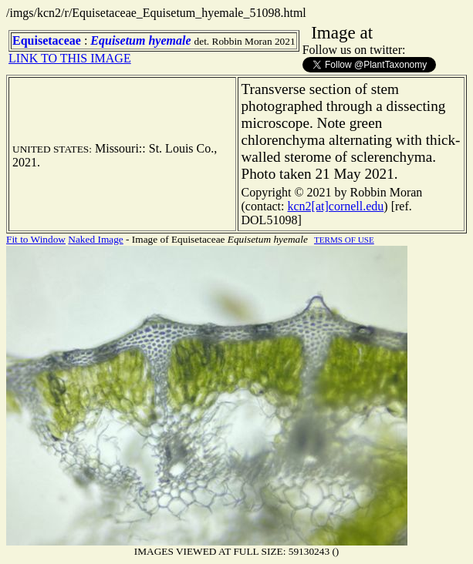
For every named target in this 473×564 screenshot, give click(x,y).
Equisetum (117, 40)
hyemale (169, 40)
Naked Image (95, 239)
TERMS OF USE (344, 239)
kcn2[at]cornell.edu (335, 206)
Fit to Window (36, 239)
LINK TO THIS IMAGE (69, 58)
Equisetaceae (46, 40)
